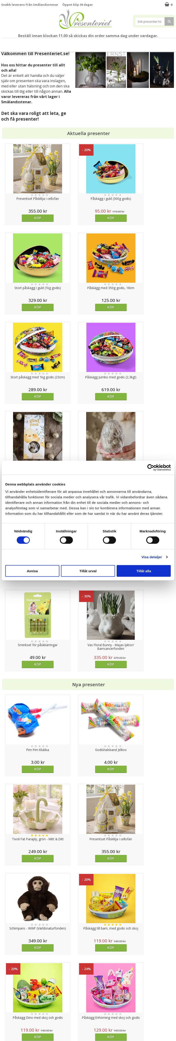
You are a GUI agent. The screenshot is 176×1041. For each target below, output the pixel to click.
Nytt (11, 43)
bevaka (109, 695)
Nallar (5, 1020)
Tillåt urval (88, 571)
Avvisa (32, 571)
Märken (150, 43)
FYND (164, 43)
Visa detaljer (151, 557)
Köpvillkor (8, 1000)
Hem (91, 43)
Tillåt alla (143, 571)
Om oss (7, 1007)
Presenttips (72, 43)
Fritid (119, 43)
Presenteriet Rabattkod (19, 1013)
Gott (133, 43)
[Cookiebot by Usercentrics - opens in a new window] (151, 467)
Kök (105, 43)
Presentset (48, 43)
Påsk (30, 43)
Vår (18, 43)
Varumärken (10, 993)
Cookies (7, 986)
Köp (22, 218)
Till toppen (88, 970)
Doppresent (10, 1027)
